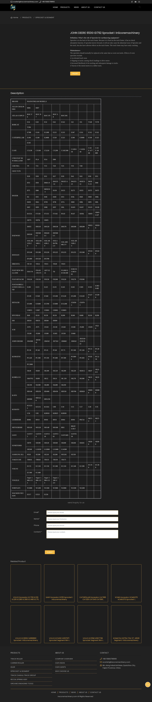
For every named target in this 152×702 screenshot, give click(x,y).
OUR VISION (60, 663)
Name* (37, 519)
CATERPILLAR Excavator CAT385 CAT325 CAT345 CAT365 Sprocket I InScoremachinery (92, 598)
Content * (38, 532)
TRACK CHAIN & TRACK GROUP (23, 675)
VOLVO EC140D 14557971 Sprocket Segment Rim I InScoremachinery (59, 639)
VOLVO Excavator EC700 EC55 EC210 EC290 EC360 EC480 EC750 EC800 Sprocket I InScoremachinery (26, 598)
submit (50, 552)
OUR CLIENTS (60, 667)
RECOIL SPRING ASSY (19, 679)
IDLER (13, 667)
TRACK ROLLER (16, 659)
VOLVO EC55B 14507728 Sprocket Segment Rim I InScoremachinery (93, 639)
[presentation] (50, 544)
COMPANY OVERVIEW (64, 659)
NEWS (76, 7)
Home (15, 17)
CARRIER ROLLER (17, 663)
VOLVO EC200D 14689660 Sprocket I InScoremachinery (26, 639)
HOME (55, 7)
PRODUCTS (65, 7)
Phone (36, 525)
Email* (36, 512)
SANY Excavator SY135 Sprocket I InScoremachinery (59, 598)
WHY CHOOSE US (62, 671)
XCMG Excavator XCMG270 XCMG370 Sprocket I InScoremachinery (126, 598)
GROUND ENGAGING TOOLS (22, 683)
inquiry (75, 74)
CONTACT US (99, 7)
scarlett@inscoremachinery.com (25, 2)
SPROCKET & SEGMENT (44, 17)
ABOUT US (85, 7)
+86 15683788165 (48, 2)
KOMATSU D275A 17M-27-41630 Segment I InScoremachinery (126, 639)
